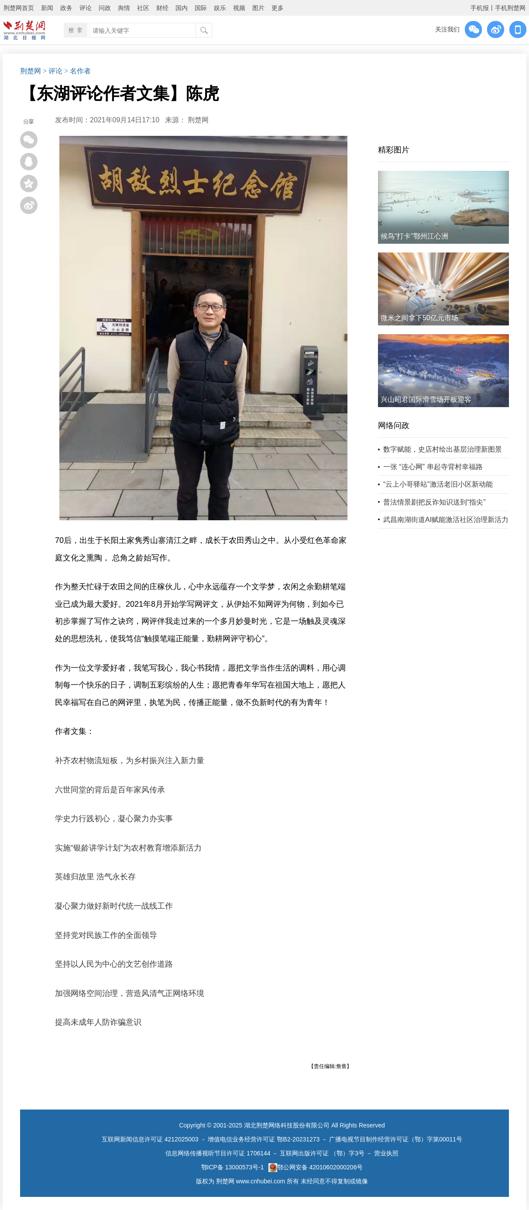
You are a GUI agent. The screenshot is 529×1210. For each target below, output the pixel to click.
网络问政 (393, 425)
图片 (258, 7)
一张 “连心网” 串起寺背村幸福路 (433, 466)
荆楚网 (30, 71)
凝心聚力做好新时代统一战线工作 (114, 906)
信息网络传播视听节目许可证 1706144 (217, 1153)
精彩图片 (393, 149)
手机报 (480, 7)
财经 (162, 7)
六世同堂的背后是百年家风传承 (110, 789)
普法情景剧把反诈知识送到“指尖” (434, 502)
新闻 (47, 7)
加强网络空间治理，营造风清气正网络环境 (129, 993)
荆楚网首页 (18, 7)
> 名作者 (77, 71)
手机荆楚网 (510, 7)
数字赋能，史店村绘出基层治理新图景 (442, 449)
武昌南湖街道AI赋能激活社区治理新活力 (445, 519)
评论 (85, 7)
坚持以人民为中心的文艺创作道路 (114, 964)
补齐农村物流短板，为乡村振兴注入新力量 (129, 760)
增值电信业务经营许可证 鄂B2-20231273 (263, 1139)
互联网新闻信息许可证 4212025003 (150, 1139)
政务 (66, 7)
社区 (143, 7)
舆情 (124, 7)
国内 (181, 7)
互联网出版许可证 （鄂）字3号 (322, 1153)
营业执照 (386, 1153)
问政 (105, 7)
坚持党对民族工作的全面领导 (106, 935)
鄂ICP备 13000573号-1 (232, 1167)
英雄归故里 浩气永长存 (95, 876)
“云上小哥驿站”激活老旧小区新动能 (438, 484)
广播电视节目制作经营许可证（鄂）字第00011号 (395, 1139)
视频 (239, 7)
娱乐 (220, 7)
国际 (201, 7)
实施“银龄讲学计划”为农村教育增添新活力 (128, 848)
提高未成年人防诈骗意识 (98, 1022)
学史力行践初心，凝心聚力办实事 (114, 818)
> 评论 (52, 71)
